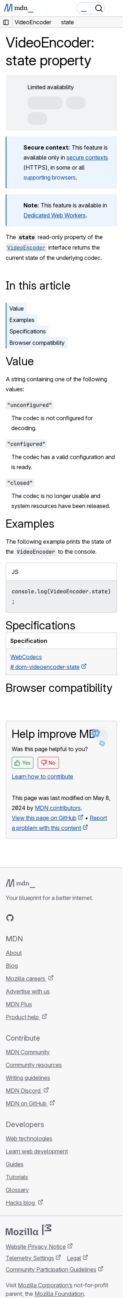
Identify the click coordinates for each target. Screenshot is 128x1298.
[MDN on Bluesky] (22, 918)
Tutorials (17, 1177)
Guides (14, 1164)
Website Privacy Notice (36, 1246)
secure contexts (87, 157)
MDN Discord (24, 1090)
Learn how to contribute (42, 776)
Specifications (27, 331)
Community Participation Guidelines (51, 1269)
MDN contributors (58, 807)
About (14, 952)
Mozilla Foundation (59, 1293)
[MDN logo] (20, 883)
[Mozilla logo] (28, 1229)
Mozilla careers (26, 978)
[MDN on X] (35, 918)
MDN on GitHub (27, 1103)
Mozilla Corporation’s (45, 1285)
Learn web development (37, 1151)
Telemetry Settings (30, 1258)
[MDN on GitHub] (10, 918)
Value (16, 308)
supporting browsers (49, 177)
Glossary (17, 1189)
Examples (21, 319)
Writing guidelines (28, 1077)
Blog (12, 965)
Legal (74, 1258)
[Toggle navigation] (114, 8)
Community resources (34, 1064)
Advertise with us (28, 991)
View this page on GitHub (44, 817)
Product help (23, 1017)
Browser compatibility (37, 342)
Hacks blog (21, 1202)
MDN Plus (19, 1004)
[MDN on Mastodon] (48, 918)
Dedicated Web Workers (54, 215)
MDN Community (28, 1052)
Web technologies (29, 1138)
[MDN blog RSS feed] (61, 918)
